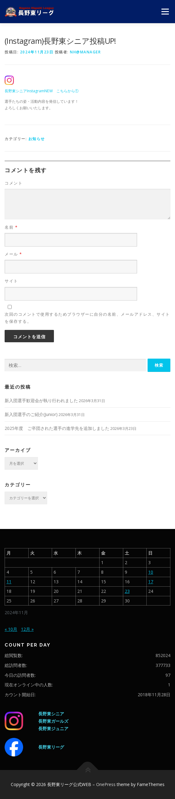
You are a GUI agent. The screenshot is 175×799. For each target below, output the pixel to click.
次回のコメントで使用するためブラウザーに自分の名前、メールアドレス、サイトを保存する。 (87, 317)
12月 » (27, 629)
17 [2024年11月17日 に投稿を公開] (150, 582)
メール (13, 254)
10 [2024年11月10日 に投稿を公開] (150, 572)
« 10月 (11, 629)
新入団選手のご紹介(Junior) (31, 414)
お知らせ (36, 138)
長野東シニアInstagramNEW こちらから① (42, 91)
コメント (13, 183)
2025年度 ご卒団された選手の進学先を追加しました (57, 428)
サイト (11, 281)
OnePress (106, 784)
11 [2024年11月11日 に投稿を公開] (8, 582)
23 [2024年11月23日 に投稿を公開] (127, 591)
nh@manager (85, 52)
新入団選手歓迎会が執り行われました (41, 400)
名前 (11, 227)
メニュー (165, 11)
